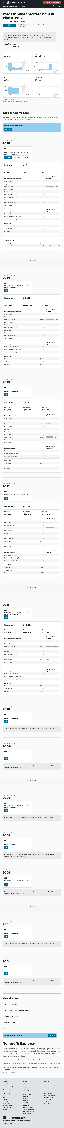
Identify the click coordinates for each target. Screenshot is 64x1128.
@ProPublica (7, 1107)
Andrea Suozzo (9, 1060)
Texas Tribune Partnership (11, 1088)
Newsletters (48, 1084)
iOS (45, 1086)
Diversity (26, 1090)
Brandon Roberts (38, 1060)
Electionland (7, 1090)
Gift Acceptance (28, 1111)
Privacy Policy (27, 1113)
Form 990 (6, 117)
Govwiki (7, 1069)
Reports (25, 1096)
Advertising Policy (29, 1109)
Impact (25, 1098)
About (25, 1084)
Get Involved (7, 1103)
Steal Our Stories (49, 1095)
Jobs (24, 1092)
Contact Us (8, 129)
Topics (5, 1095)
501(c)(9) (16, 47)
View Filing (8, 157)
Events (5, 1109)
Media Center (27, 1094)
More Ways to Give (50, 1103)
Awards (25, 1100)
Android (52, 1086)
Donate (46, 1101)
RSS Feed (47, 1088)
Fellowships (33, 1092)
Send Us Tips (48, 1093)
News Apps (6, 1101)
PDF (6, 290)
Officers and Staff (28, 1088)
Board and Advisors (29, 1086)
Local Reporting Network (11, 1086)
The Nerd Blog (7, 1105)
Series (5, 1097)
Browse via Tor (48, 1097)
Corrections (27, 1102)
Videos (5, 1099)
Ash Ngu (27, 1060)
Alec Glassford (19, 1060)
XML (26, 157)
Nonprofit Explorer (11, 6)
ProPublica (6, 1084)
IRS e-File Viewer (21, 1067)
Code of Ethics (28, 1107)
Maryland (23, 6)
